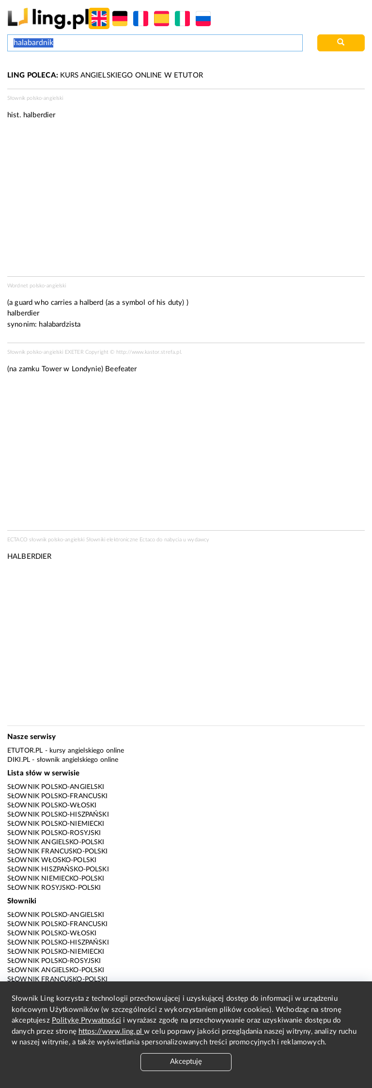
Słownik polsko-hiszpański (58, 814)
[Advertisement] (186, 455)
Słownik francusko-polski (57, 851)
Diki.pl (18, 760)
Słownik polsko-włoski (51, 805)
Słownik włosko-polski (51, 860)
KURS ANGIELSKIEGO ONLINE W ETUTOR (105, 75)
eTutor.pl (25, 750)
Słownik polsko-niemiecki (56, 823)
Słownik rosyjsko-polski (54, 887)
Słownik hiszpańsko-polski (58, 869)
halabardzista (59, 324)
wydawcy (198, 539)
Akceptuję (186, 1061)
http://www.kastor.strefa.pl (148, 352)
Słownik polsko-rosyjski (54, 833)
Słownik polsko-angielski (56, 787)
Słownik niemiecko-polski (56, 878)
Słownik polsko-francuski (57, 796)
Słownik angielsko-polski (56, 842)
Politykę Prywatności (86, 1020)
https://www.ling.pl (111, 1031)
